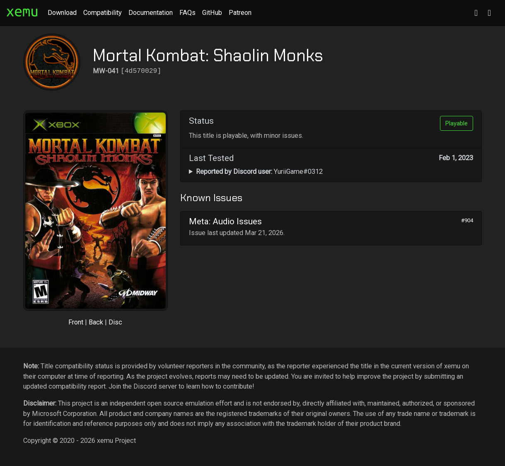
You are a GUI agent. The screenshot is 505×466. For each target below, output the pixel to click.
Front (75, 322)
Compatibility (102, 13)
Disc (115, 322)
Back (96, 322)
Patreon (240, 13)
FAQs (187, 13)
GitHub (212, 13)
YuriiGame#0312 (259, 171)
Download (62, 13)
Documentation (150, 13)
